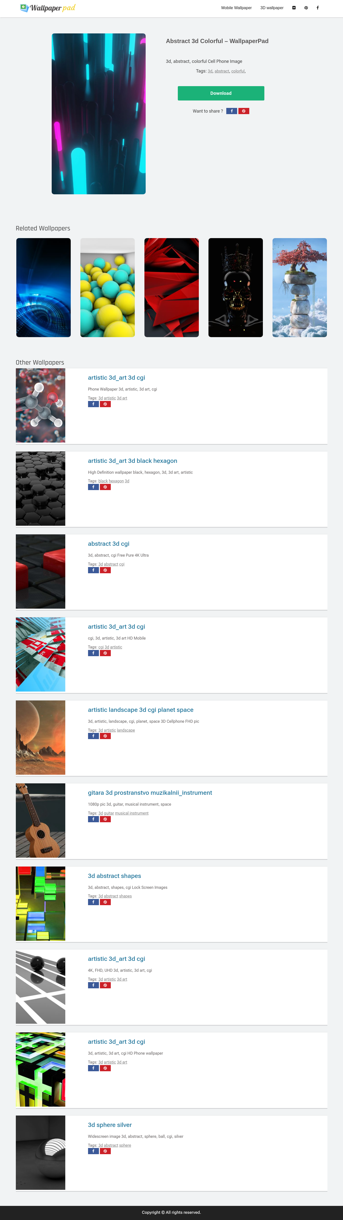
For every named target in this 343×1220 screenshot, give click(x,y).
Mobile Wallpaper (236, 8)
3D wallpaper (271, 8)
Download (221, 93)
